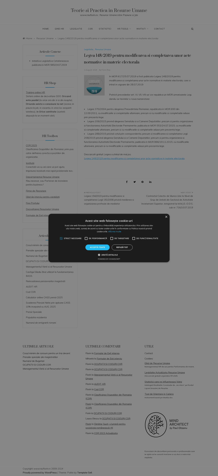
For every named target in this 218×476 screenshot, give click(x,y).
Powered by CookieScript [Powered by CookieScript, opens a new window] (109, 259)
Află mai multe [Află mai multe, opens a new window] (114, 231)
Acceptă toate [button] (97, 247)
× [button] (166, 217)
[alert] (109, 238)
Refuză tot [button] (122, 247)
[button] (109, 254)
